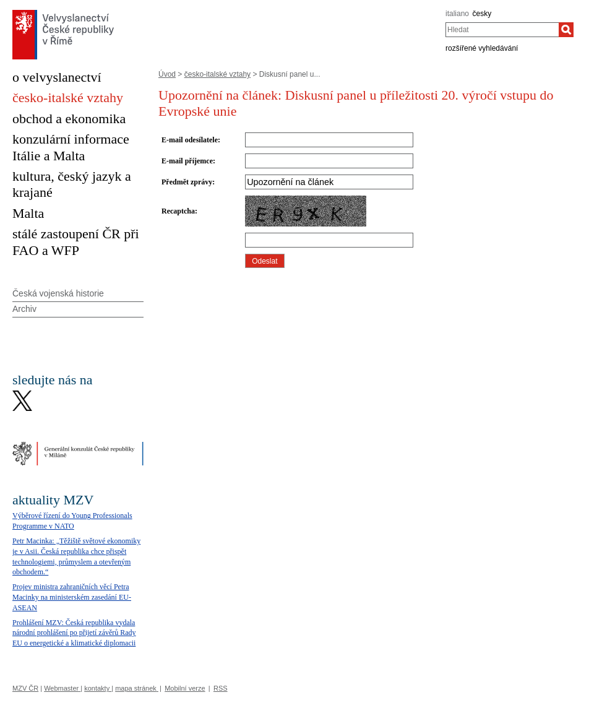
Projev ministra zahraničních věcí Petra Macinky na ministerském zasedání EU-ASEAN (71, 597)
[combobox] (502, 29)
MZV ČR (25, 688)
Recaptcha (178, 211)
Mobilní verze (185, 688)
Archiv (24, 309)
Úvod (167, 74)
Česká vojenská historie (58, 293)
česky (482, 13)
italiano (457, 13)
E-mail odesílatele (189, 140)
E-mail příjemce (187, 161)
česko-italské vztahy (217, 74)
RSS (220, 688)
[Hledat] (566, 29)
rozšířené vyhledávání (481, 48)
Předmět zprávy (186, 182)
